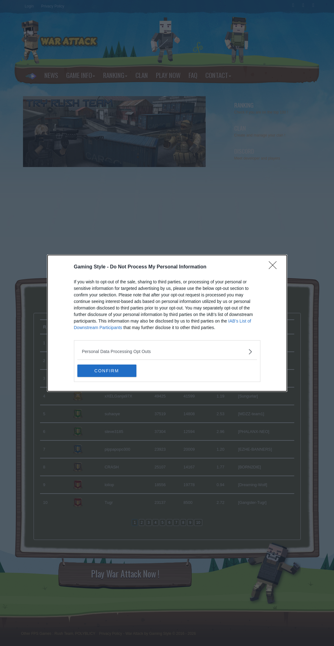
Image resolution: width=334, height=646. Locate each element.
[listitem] (167, 351)
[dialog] (167, 323)
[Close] (275, 267)
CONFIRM (106, 370)
